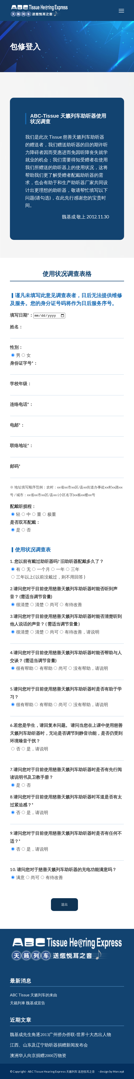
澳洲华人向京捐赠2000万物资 (38, 1055)
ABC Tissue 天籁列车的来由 (33, 995)
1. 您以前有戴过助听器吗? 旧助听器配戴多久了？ (57, 569)
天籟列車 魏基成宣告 (27, 1002)
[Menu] (121, 10)
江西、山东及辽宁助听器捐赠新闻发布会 (49, 1045)
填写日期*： (37, 315)
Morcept (118, 1071)
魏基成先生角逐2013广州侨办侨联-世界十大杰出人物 (60, 1034)
